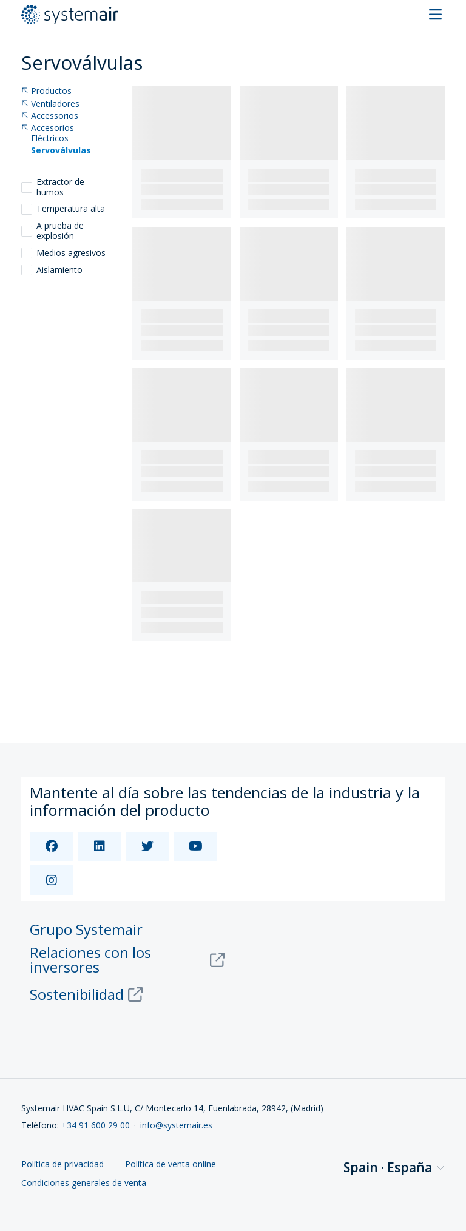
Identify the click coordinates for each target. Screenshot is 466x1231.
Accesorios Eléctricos (47, 133)
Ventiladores (50, 104)
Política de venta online (170, 1164)
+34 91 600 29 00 (95, 1125)
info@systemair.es (176, 1125)
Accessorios (49, 116)
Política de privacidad (62, 1164)
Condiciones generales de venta (83, 1183)
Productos (46, 91)
